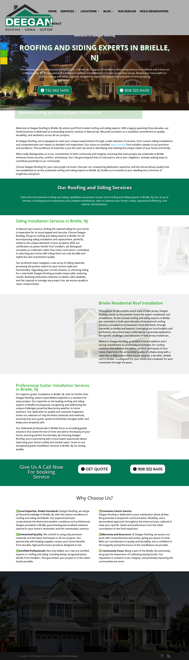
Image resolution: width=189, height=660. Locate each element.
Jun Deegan (127, 11)
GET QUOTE (97, 469)
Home (52, 11)
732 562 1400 (58, 90)
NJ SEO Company (70, 656)
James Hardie (117, 144)
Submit (161, 637)
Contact (54, 24)
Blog (107, 11)
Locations (88, 11)
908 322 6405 (136, 90)
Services (67, 11)
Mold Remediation (154, 11)
